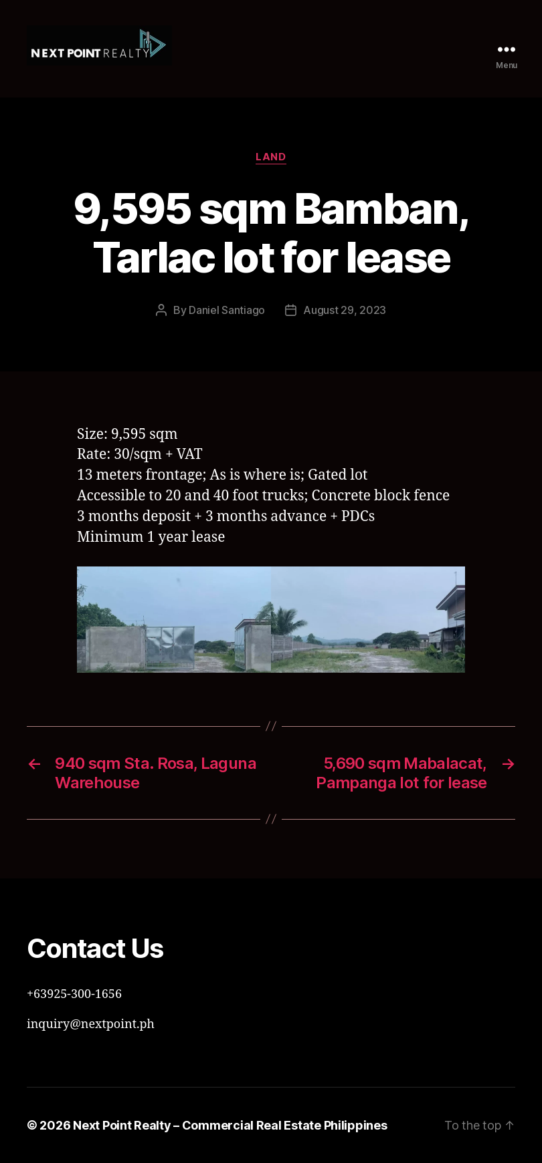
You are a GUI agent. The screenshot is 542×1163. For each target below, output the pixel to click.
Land (271, 157)
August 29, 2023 (344, 310)
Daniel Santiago (227, 310)
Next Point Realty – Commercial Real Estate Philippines (230, 1125)
